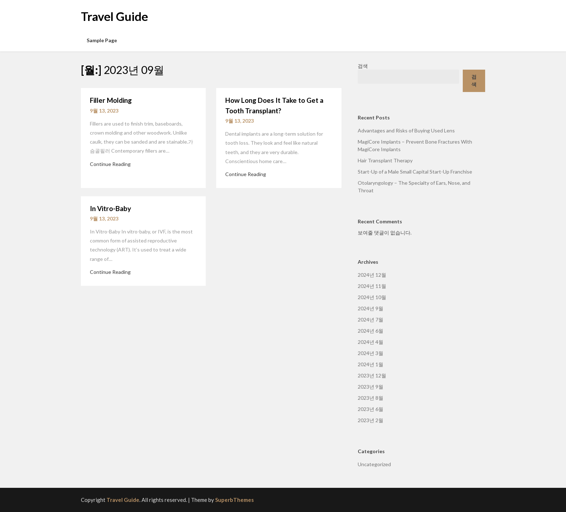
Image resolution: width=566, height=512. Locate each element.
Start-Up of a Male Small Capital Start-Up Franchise (415, 172)
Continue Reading (110, 164)
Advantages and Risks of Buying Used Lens (406, 130)
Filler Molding (111, 100)
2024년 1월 (370, 364)
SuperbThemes (234, 499)
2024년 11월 (372, 286)
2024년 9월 (370, 308)
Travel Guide (114, 16)
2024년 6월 (370, 331)
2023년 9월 (370, 387)
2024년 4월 (370, 342)
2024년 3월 (370, 353)
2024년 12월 (372, 275)
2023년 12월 (372, 375)
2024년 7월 (370, 319)
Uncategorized (374, 464)
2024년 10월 (372, 297)
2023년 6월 (370, 409)
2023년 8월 (370, 398)
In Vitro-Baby (110, 208)
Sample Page (102, 40)
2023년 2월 (370, 420)
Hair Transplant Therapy (385, 160)
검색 (363, 66)
